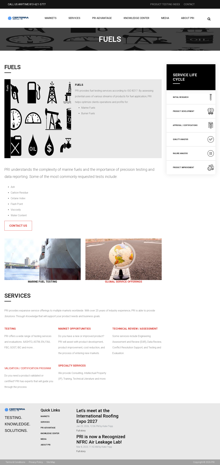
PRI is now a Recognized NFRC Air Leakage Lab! (100, 439)
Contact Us (18, 225)
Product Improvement (193, 167)
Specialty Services (72, 365)
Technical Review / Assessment (135, 328)
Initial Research (193, 97)
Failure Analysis (193, 153)
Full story (81, 430)
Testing (10, 328)
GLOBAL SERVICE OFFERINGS (123, 281)
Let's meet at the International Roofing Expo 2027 (97, 416)
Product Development (193, 111)
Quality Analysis (193, 139)
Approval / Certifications (193, 125)
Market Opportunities (74, 328)
